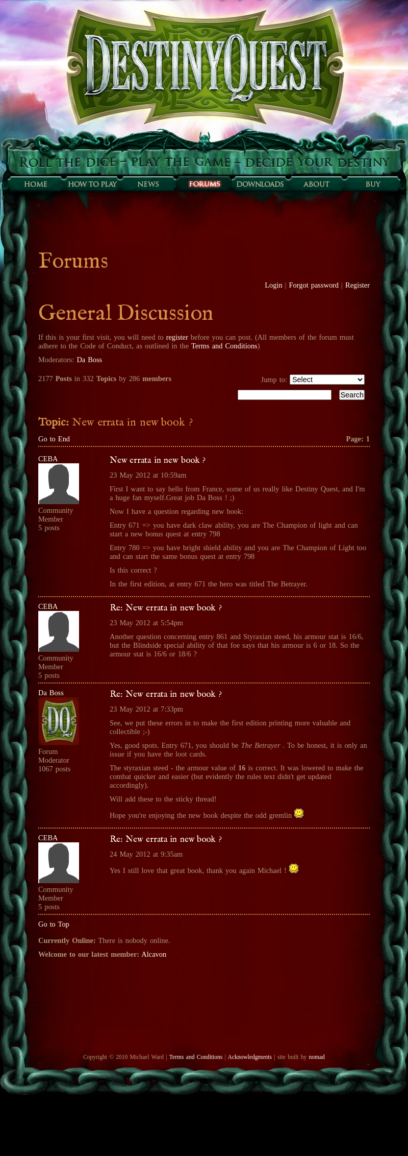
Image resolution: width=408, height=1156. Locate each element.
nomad (316, 1057)
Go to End (54, 439)
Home (36, 184)
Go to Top (53, 924)
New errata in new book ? (158, 460)
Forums (204, 184)
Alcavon (153, 954)
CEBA (48, 459)
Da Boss (89, 360)
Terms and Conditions (224, 346)
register (177, 337)
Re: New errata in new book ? (166, 608)
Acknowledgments (250, 1057)
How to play (92, 184)
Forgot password (314, 285)
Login (273, 285)
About (316, 184)
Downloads (260, 184)
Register (357, 285)
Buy (372, 184)
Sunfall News (148, 184)
